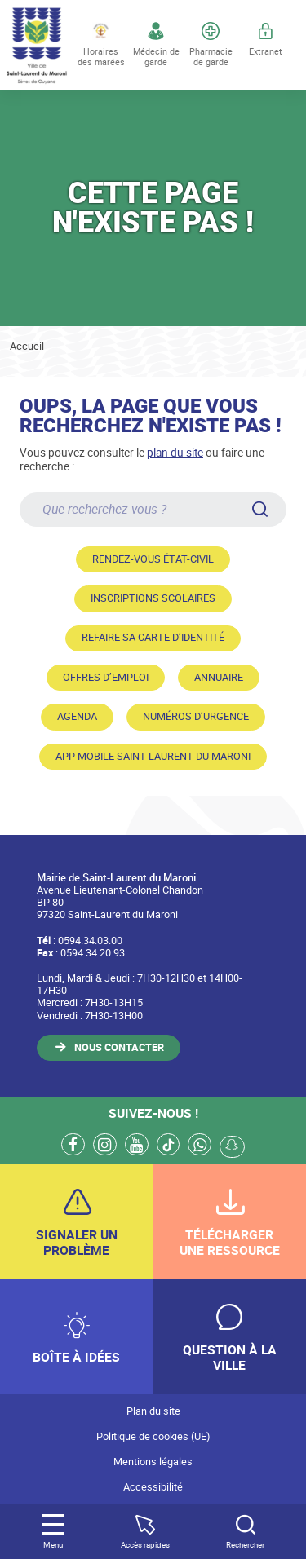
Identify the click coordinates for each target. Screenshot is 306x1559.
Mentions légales (153, 1461)
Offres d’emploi (106, 677)
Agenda (77, 716)
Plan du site (153, 1411)
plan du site (175, 452)
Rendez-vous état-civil (153, 559)
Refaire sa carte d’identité (153, 637)
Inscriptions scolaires (153, 598)
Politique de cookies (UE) (153, 1436)
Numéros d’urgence (196, 716)
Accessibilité (153, 1487)
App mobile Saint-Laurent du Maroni (153, 756)
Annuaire (218, 677)
